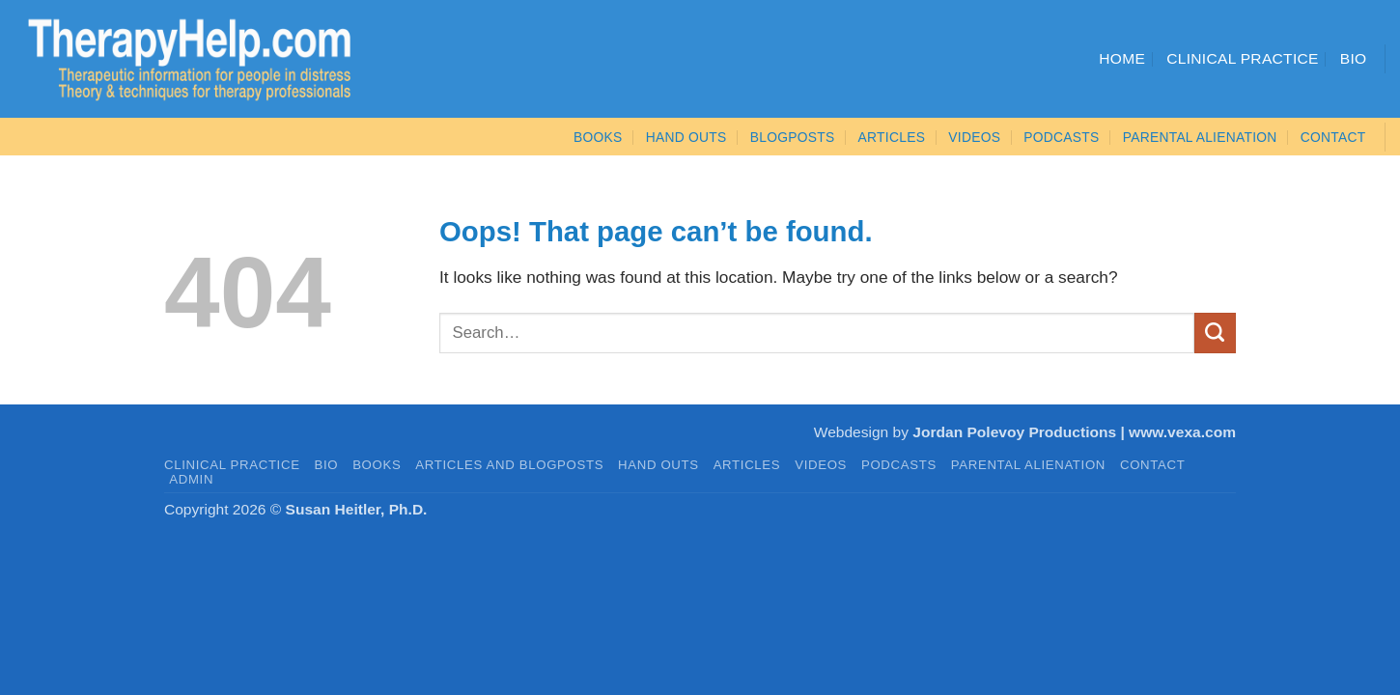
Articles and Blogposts (509, 465)
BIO (327, 465)
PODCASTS (1061, 137)
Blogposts (792, 137)
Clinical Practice (1242, 58)
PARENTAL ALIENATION (1028, 465)
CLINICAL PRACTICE (232, 465)
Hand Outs (686, 137)
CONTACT (1333, 137)
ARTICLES (892, 137)
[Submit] (1215, 333)
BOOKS (598, 137)
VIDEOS (974, 137)
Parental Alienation (1200, 137)
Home (1122, 58)
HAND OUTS (658, 465)
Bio (1353, 58)
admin (191, 479)
